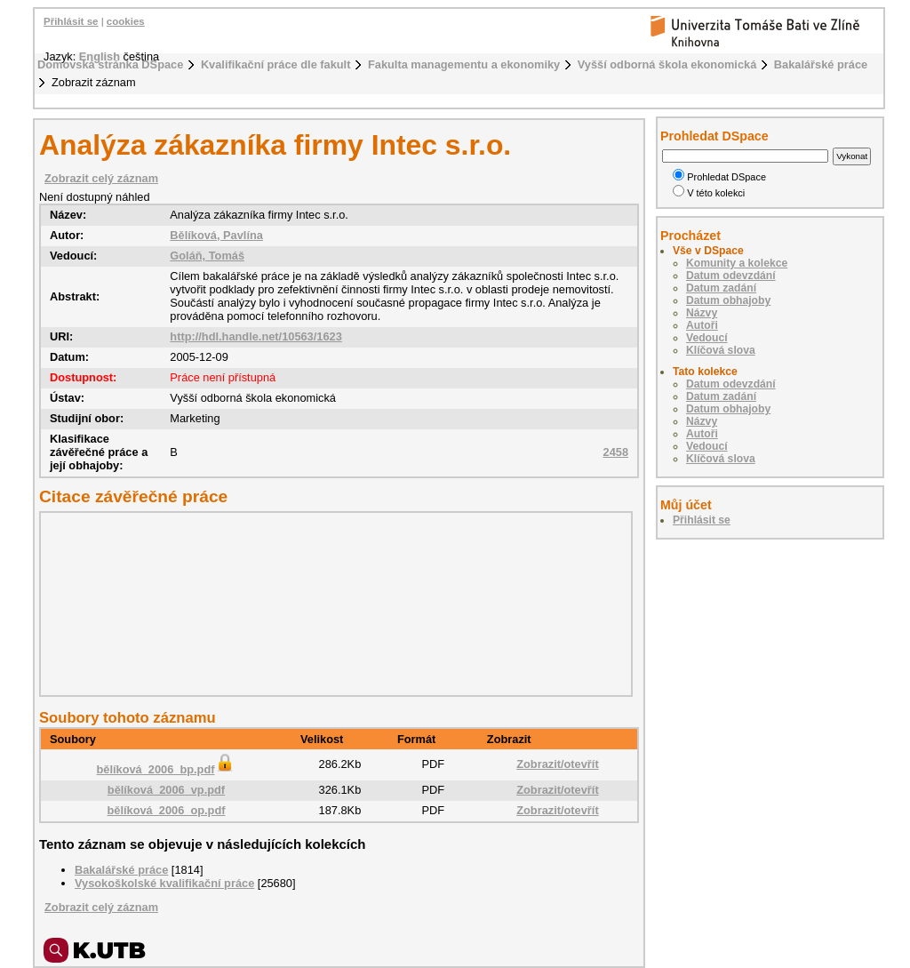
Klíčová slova (720, 350)
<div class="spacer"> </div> (331, 603)
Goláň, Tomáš (207, 255)
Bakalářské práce (820, 64)
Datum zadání (721, 288)
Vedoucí (707, 338)
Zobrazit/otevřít (557, 764)
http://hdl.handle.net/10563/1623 (255, 336)
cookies (126, 21)
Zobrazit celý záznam (101, 178)
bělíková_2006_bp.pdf (165, 769)
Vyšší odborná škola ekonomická (667, 64)
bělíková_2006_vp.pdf (166, 789)
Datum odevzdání (731, 275)
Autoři (702, 325)
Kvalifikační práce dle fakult (276, 64)
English (99, 56)
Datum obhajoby (728, 300)
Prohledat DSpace (719, 177)
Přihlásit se (71, 21)
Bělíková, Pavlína (216, 235)
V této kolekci (709, 193)
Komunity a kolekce (736, 263)
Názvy (701, 313)
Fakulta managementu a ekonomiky (464, 64)
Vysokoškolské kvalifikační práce (164, 883)
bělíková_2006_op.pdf (166, 810)
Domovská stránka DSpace (110, 64)
